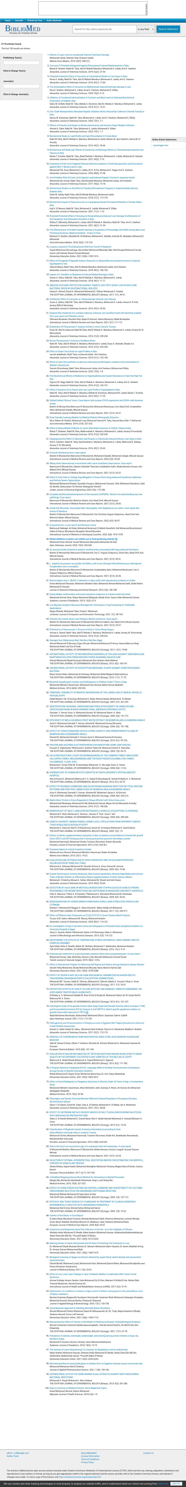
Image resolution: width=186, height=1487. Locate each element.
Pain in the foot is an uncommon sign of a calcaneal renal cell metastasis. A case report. (91, 1146)
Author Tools (13, 1456)
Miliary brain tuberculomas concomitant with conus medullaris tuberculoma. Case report (91, 463)
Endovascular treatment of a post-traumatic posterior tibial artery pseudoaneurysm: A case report (95, 954)
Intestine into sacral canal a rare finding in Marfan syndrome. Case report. (84, 619)
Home (8, 20)
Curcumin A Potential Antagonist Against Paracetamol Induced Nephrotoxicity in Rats (89, 65)
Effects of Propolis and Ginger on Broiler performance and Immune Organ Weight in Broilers (92, 125)
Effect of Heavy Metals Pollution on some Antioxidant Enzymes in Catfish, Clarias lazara (90, 428)
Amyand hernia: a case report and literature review (73, 525)
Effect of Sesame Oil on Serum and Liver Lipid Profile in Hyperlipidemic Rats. (85, 390)
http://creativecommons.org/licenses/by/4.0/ (80, 1477)
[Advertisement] (168, 87)
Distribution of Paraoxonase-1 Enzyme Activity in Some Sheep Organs (82, 629)
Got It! (176, 1483)
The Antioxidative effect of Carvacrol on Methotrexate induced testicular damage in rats (90, 87)
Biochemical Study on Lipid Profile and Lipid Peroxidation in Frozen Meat (83, 136)
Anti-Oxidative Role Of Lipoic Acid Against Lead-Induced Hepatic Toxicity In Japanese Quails (92, 177)
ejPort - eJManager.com (18, 1453)
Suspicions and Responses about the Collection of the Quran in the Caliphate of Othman (91, 1229)
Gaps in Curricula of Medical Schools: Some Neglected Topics (78, 1388)
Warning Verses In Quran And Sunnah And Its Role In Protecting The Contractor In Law (89, 1243)
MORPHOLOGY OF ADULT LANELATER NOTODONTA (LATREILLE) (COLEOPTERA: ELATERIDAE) (94, 811)
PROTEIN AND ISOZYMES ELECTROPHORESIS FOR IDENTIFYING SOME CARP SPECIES (90, 745)
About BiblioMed (88, 1453)
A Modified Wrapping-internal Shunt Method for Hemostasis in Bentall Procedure (87, 1177)
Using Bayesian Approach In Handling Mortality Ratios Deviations (80, 1308)
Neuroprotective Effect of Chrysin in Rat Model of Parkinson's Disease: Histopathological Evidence (95, 1322)
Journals (19, 20)
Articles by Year (34, 20)
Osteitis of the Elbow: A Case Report (66, 1215)
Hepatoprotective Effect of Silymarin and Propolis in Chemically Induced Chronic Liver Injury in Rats (95, 439)
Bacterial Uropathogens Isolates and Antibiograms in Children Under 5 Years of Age (88, 682)
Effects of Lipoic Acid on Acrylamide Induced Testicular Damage (79, 55)
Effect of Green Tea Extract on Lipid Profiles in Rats (73, 351)
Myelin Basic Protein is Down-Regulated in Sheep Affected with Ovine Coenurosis (87, 800)
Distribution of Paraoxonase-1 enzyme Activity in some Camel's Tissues (83, 327)
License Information (90, 1456)
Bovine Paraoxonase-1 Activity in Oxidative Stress (72, 341)
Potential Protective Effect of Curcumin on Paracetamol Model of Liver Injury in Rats (88, 76)
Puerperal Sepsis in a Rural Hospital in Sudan (70, 849)
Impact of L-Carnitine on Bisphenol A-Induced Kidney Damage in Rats (82, 274)
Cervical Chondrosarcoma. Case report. (68, 453)
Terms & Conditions (90, 1459)
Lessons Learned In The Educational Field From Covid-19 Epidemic (80, 247)
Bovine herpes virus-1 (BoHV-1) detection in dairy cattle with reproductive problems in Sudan (92, 580)
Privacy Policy (87, 1462)
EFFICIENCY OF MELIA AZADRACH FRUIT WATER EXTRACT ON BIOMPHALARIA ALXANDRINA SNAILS (97, 720)
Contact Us (148, 1453)
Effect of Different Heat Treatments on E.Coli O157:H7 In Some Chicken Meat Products (90, 915)
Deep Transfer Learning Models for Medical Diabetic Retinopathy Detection (84, 417)
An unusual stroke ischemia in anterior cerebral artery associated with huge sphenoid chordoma (94, 549)
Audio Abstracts (54, 20)
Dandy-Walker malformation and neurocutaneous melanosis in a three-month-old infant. (90, 594)
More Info (164, 1483)
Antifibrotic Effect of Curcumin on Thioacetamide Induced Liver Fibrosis (83, 299)
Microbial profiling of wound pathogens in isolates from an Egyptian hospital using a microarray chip (96, 1363)
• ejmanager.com (160, 145)
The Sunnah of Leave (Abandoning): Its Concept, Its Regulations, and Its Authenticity (89, 1349)
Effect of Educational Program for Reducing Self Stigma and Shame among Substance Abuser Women (97, 964)
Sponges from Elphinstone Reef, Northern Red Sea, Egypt (76, 640)
